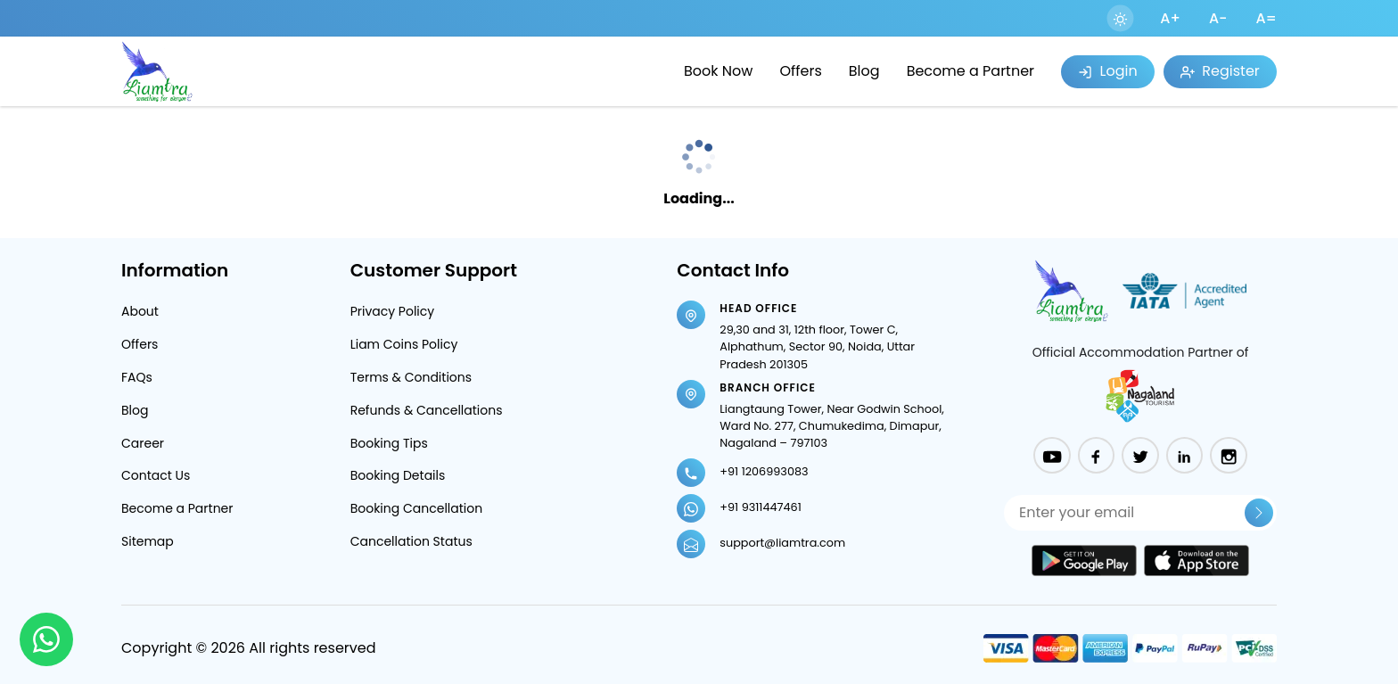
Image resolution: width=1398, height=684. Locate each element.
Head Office (758, 308)
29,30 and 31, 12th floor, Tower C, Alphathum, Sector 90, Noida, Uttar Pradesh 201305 (817, 346)
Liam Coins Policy (404, 344)
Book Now (718, 71)
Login (1107, 71)
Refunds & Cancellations (426, 410)
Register (1220, 71)
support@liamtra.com (782, 542)
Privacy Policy (392, 311)
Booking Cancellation (416, 508)
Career (142, 443)
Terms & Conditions (411, 377)
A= (1266, 18)
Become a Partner (970, 71)
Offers (800, 71)
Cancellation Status (411, 541)
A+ (1170, 18)
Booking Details (398, 475)
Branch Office (768, 387)
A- (1218, 18)
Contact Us (155, 475)
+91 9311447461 (760, 507)
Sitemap (147, 541)
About (140, 311)
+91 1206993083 (764, 471)
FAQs (136, 377)
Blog (864, 71)
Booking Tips (389, 443)
